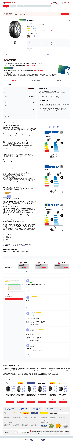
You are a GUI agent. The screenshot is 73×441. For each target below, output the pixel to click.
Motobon (13, 6)
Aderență (37, 30)
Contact (47, 6)
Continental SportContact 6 (44, 417)
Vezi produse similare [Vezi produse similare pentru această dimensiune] (65, 13)
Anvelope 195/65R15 (6, 425)
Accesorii (27, 6)
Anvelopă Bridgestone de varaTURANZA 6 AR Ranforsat (42, 395)
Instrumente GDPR (54, 436)
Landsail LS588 (24, 418)
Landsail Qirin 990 (24, 417)
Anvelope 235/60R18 (25, 424)
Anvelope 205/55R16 (7, 423)
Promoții (34, 6)
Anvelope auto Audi (16, 418)
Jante (20, 6)
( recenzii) (35, 28)
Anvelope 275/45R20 (34, 425)
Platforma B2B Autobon (62, 417)
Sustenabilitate (12, 254)
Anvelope (6, 6)
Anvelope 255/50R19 (34, 423)
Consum (30, 30)
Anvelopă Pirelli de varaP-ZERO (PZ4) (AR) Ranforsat (20, 395)
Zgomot (45, 30)
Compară (68, 20)
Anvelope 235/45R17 (16, 423)
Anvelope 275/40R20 (34, 424)
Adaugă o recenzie (14, 298)
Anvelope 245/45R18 (25, 425)
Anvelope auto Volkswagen (17, 417)
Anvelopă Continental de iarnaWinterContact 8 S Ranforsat (63, 395)
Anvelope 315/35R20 (34, 426)
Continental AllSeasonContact (45, 420)
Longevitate (20, 254)
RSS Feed (61, 436)
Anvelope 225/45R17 (7, 424)
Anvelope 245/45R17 (16, 426)
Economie (26, 254)
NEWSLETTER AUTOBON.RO (9, 431)
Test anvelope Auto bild (53, 418)
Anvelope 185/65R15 (6, 426)
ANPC (47, 436)
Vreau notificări (41, 436)
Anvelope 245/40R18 (25, 426)
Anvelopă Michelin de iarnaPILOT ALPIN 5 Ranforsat (10, 395)
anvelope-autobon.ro (8, 436)
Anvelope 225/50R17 (16, 424)
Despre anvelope (61, 418)
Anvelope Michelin (6, 417)
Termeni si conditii (67, 436)
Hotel (40, 6)
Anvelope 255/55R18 (25, 423)
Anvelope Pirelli (6, 418)
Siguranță (5, 254)
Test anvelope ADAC (52, 417)
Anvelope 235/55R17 (16, 425)
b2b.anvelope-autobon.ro (16, 436)
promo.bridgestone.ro (31, 65)
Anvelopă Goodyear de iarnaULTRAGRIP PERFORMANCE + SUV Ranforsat (31, 395)
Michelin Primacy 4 (34, 418)
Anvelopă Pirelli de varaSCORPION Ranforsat (52, 395)
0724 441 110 (53, 3)
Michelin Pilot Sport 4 (34, 417)
